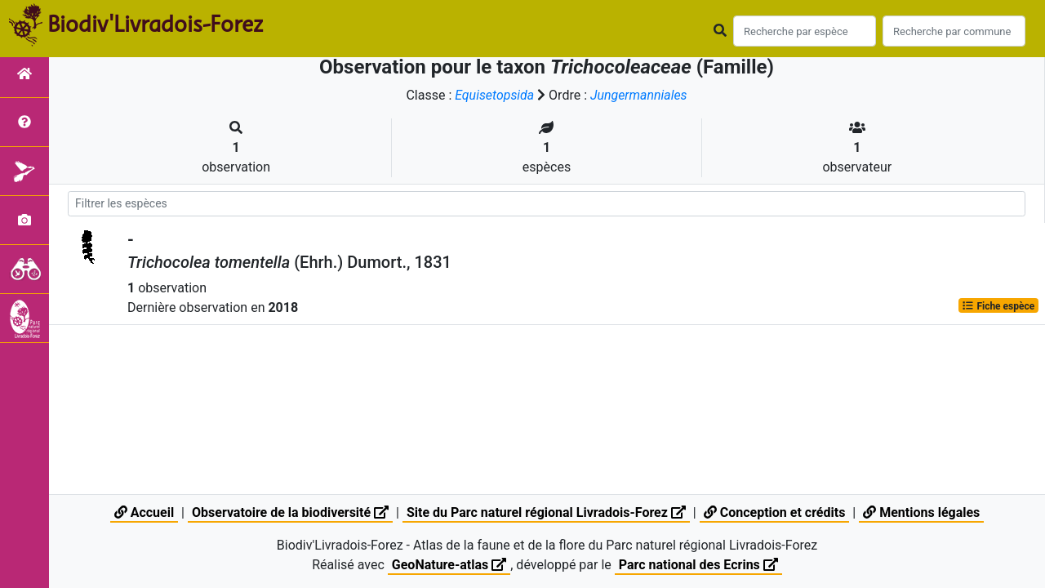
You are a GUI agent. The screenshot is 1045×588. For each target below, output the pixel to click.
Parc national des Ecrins (698, 564)
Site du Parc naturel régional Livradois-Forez (546, 512)
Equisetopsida (495, 95)
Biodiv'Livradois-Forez (155, 23)
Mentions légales (921, 512)
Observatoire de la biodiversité (290, 512)
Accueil (144, 512)
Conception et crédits (775, 512)
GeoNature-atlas (449, 564)
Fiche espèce (998, 305)
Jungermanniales (638, 95)
